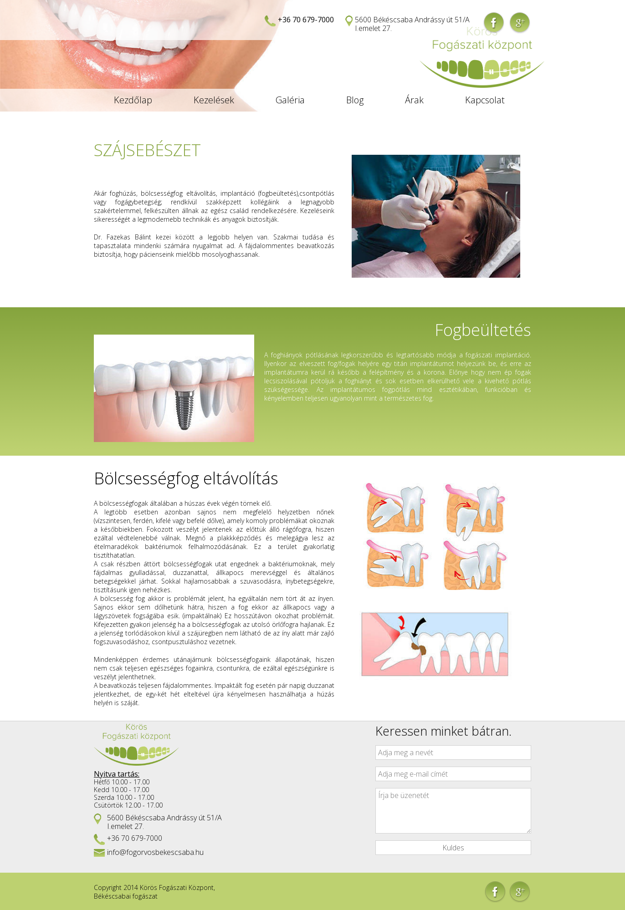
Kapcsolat (485, 100)
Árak (414, 100)
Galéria (290, 100)
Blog (355, 100)
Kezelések (214, 100)
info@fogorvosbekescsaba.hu (155, 852)
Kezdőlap (133, 100)
